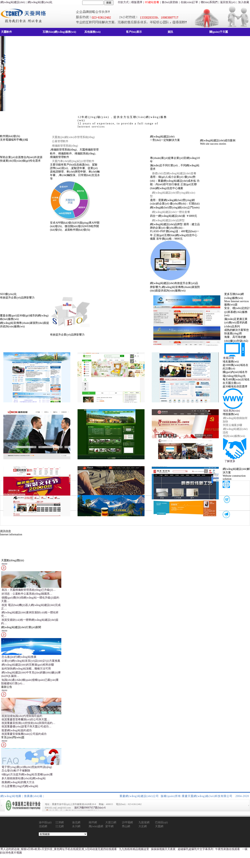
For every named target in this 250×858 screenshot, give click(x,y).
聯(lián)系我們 (209, 2)
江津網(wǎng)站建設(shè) (62, 822)
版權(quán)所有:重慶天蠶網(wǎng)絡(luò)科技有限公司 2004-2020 (205, 796)
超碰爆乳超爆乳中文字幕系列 (195, 849)
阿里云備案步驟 (232, 425)
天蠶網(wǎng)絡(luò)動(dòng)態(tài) (162, 826)
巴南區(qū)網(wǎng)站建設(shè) (162, 822)
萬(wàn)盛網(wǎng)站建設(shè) (96, 826)
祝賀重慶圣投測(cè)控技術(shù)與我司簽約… (28, 723)
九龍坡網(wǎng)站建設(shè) (145, 822)
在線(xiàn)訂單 (189, 2)
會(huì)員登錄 (170, 2)
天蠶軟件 (6, 31)
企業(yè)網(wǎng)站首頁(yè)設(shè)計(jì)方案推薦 (31, 660)
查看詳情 (228, 358)
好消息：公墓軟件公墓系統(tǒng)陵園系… (27, 593)
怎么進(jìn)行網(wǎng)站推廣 (19, 656)
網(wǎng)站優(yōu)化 (40, 2)
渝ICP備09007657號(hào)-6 (90, 807)
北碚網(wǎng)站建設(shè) (45, 826)
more (4, 563)
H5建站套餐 (152, 2)
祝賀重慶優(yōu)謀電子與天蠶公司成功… (26, 726)
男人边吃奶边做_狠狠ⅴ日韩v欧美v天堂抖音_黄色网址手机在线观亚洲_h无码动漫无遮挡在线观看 (58, 849)
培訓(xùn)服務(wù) (234, 436)
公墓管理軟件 (60, 141)
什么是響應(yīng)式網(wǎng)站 (20, 786)
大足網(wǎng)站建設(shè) (145, 826)
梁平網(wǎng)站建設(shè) (112, 826)
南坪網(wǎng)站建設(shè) (95, 822)
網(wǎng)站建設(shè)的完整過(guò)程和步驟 (28, 664)
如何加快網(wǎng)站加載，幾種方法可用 (26, 668)
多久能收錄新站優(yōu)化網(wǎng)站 (24, 778)
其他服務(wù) (92, 31)
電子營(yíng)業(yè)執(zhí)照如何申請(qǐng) (27, 767)
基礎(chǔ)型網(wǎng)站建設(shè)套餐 (174, 173)
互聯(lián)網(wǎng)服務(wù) (59, 31)
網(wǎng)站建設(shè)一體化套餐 (171, 212)
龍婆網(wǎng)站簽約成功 (16, 730)
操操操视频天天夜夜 (163, 849)
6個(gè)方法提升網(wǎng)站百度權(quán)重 (27, 774)
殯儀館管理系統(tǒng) (65, 145)
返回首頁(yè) (228, 2)
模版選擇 (136, 2)
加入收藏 (243, 2)
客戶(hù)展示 (134, 31)
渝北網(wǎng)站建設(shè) (79, 822)
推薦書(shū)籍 (33, 796)
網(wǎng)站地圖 (10, 796)
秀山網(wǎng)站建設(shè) (128, 826)
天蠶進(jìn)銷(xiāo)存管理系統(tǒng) (73, 137)
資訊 (170, 31)
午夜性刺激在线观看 (227, 849)
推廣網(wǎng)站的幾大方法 (18, 782)
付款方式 (123, 2)
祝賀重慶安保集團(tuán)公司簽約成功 (24, 733)
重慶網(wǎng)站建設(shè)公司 (139, 796)
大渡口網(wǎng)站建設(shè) (112, 822)
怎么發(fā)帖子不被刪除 (16, 770)
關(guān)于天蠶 (218, 31)
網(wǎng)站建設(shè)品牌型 (168, 220)
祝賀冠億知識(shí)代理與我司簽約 (22, 716)
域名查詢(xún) (231, 410)
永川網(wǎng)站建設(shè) (79, 826)
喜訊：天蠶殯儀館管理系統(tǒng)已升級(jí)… (28, 589)
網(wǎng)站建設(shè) (12, 2)
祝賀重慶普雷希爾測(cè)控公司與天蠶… (26, 719)
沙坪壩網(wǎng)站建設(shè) (128, 822)
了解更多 (229, 461)
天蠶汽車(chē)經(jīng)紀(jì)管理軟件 (73, 161)
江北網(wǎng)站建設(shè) (62, 826)
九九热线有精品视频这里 (134, 849)
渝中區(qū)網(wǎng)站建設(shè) (45, 822)
